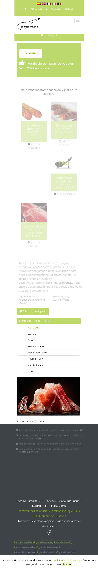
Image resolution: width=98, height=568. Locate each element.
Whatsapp (53, 8)
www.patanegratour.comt (26, 552)
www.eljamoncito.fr (63, 542)
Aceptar (67, 564)
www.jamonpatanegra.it (50, 547)
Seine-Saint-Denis (37, 352)
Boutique (68, 9)
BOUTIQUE (52, 35)
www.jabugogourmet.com (26, 547)
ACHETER (30, 53)
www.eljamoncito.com (24, 542)
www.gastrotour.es (68, 552)
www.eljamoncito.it (44, 542)
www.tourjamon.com (48, 552)
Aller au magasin (33, 311)
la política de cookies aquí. (66, 560)
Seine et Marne (36, 346)
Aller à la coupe (34, 245)
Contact (36, 8)
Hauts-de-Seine (36, 358)
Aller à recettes (64, 144)
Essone (31, 340)
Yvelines (32, 334)
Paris (30, 371)
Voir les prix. (34, 439)
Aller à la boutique (34, 147)
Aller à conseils (64, 195)
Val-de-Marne (35, 364)
